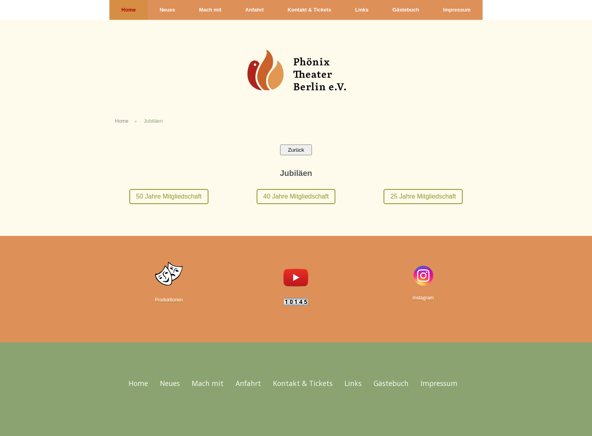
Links (361, 10)
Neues (167, 10)
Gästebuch (405, 10)
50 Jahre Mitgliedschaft (169, 196)
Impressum (457, 10)
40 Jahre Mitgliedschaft (296, 196)
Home (128, 10)
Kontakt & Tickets (309, 10)
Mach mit (210, 10)
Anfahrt (254, 10)
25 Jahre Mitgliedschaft (423, 196)
